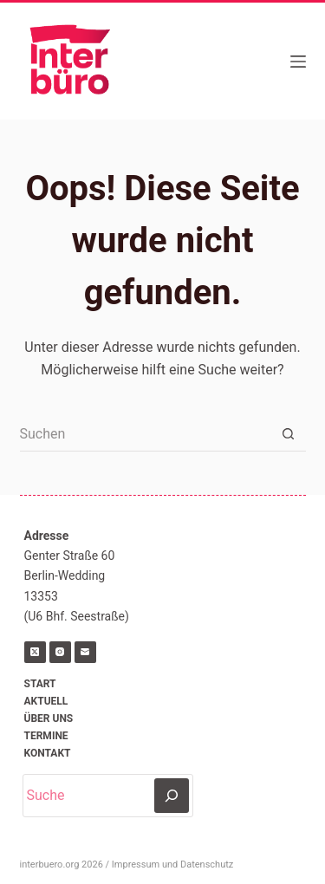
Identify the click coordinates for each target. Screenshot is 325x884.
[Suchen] (171, 795)
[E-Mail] (85, 652)
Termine (46, 736)
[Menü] (298, 61)
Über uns (49, 718)
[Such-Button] (288, 434)
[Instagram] (60, 652)
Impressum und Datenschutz (172, 864)
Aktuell (46, 701)
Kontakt (47, 753)
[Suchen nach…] (145, 434)
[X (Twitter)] (35, 652)
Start (40, 684)
